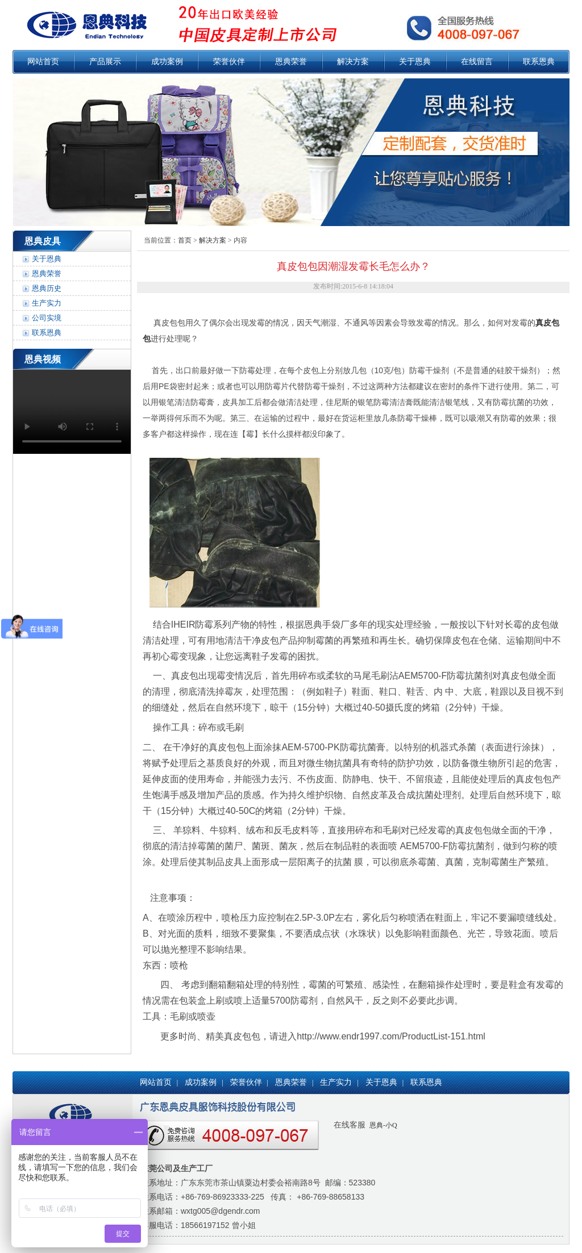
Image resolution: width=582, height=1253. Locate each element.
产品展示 (105, 61)
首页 (185, 240)
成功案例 (167, 61)
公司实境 (46, 318)
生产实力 (46, 303)
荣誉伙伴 (229, 61)
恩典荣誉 (291, 61)
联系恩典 (539, 61)
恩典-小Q (382, 1125)
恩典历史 (46, 288)
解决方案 (353, 61)
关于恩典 (415, 61)
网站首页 (43, 61)
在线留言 (477, 61)
